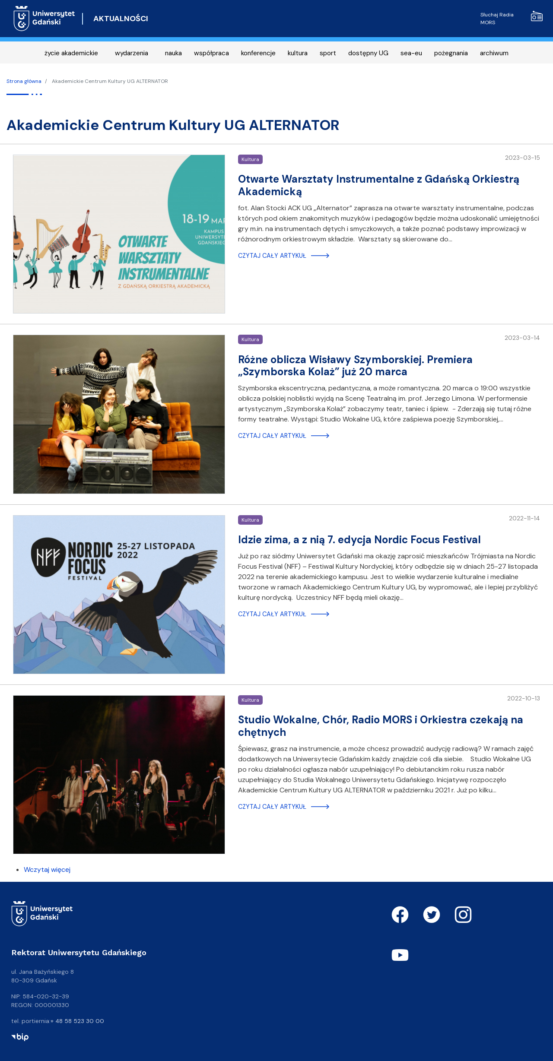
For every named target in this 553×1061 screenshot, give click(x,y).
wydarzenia (131, 53)
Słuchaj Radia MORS (511, 18)
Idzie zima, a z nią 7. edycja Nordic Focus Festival (359, 539)
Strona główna (23, 81)
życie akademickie (71, 53)
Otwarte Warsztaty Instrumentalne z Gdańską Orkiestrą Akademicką (378, 185)
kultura (298, 53)
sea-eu (411, 53)
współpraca (211, 53)
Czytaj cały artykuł (272, 256)
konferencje (258, 53)
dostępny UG (368, 53)
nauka (173, 53)
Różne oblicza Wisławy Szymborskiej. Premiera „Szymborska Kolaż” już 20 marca (355, 366)
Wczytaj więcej (47, 869)
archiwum (494, 53)
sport (328, 53)
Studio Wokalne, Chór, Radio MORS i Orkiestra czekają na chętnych (380, 726)
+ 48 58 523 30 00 (77, 1021)
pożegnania (451, 53)
